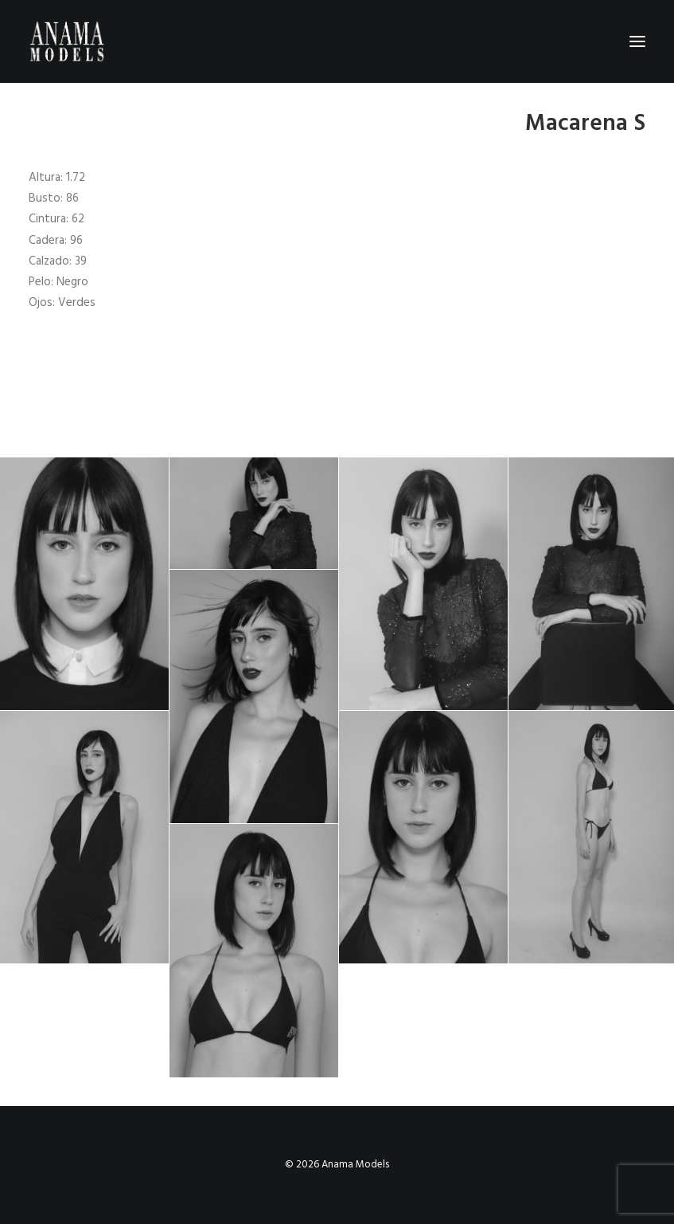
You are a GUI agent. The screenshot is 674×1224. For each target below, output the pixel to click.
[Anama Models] (66, 41)
